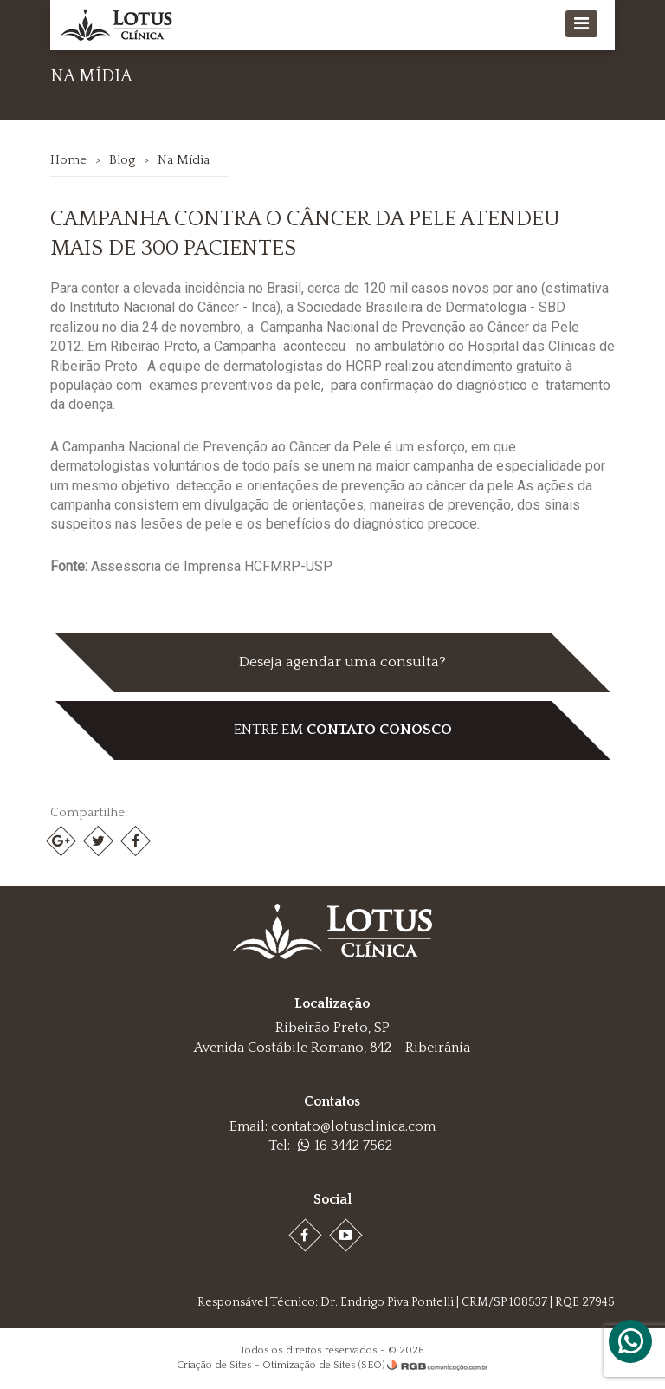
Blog (122, 160)
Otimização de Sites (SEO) (323, 1365)
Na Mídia (184, 160)
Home (68, 160)
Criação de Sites (214, 1365)
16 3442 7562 (345, 1145)
